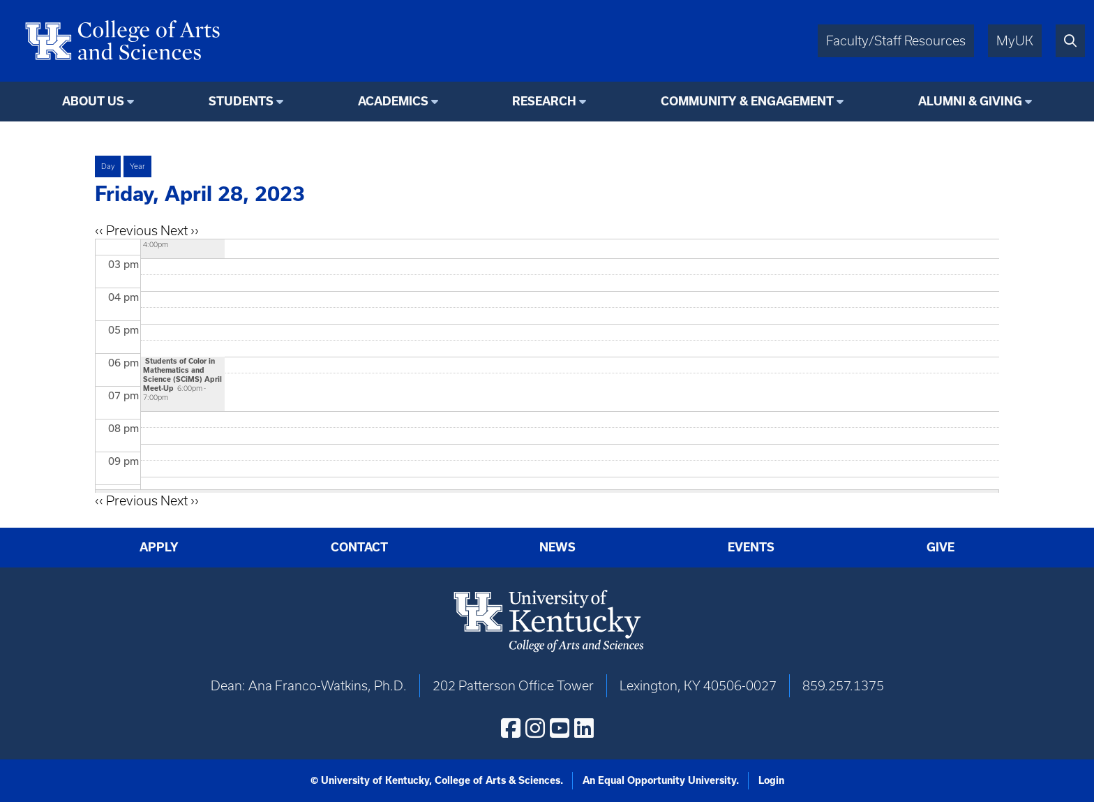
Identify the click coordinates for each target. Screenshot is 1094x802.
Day (107, 166)
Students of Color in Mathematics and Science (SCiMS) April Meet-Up (182, 374)
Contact (359, 547)
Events (751, 547)
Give (940, 547)
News (557, 547)
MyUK (1014, 41)
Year (137, 166)
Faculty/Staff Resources (896, 41)
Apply (159, 547)
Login (771, 780)
